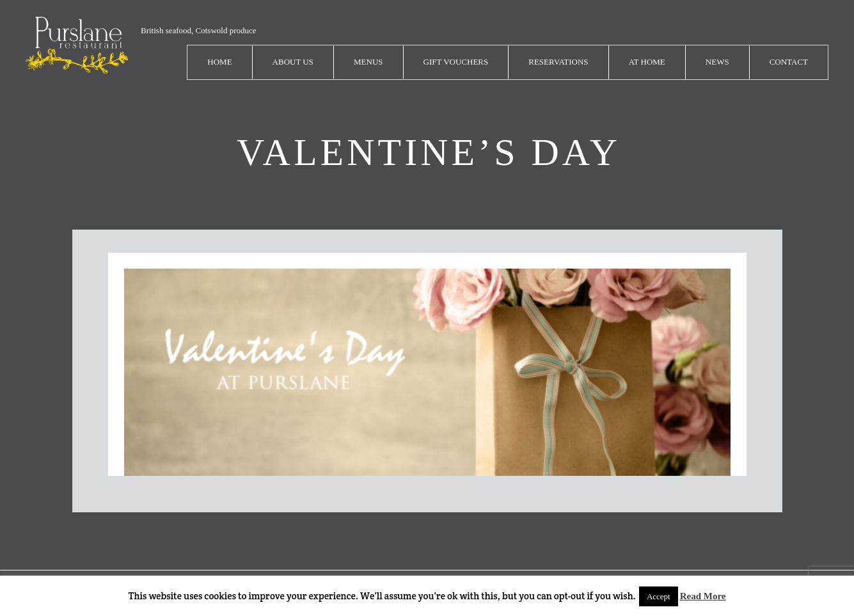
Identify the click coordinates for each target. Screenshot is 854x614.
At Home (647, 62)
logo (77, 45)
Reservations (558, 62)
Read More (703, 596)
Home (219, 62)
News (717, 62)
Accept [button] (658, 596)
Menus (368, 62)
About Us (293, 62)
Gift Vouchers (456, 62)
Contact (789, 62)
